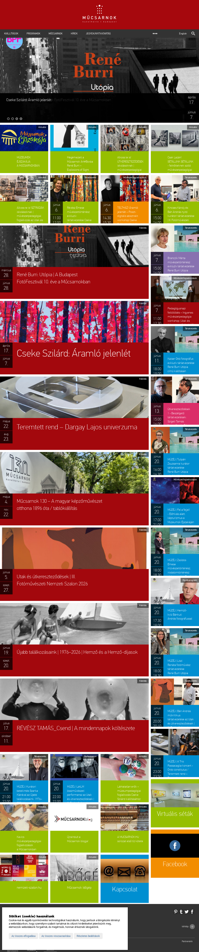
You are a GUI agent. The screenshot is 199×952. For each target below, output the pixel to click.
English (183, 33)
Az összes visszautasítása (55, 936)
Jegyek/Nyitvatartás (98, 33)
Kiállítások (11, 33)
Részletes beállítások (88, 936)
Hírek (74, 33)
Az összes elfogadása (23, 936)
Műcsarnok (55, 33)
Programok (33, 33)
